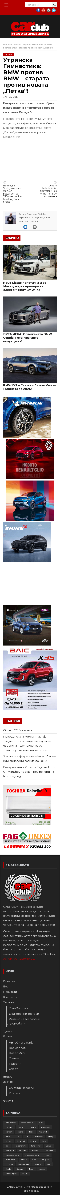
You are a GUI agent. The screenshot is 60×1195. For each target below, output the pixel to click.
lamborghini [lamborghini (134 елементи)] (20, 1146)
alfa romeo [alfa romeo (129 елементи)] (11, 1122)
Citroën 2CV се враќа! (18, 730)
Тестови (9, 1002)
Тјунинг (8, 1031)
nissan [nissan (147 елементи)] (24, 1159)
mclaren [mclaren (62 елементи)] (35, 1150)
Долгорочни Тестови (24, 1013)
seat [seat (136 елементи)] (49, 1164)
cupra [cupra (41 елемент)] (20, 1132)
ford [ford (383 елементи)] (27, 1136)
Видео (17, 44)
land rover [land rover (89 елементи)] (35, 1146)
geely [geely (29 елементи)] (50, 1136)
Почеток (7, 44)
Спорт (13, 1068)
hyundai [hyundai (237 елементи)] (21, 1141)
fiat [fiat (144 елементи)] (18, 1136)
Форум (8, 1100)
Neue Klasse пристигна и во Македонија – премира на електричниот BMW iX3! (24, 286)
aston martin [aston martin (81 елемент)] (27, 1122)
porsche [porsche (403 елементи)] (9, 1164)
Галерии (15, 1063)
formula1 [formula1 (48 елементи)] (39, 1136)
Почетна (9, 981)
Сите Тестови (18, 1008)
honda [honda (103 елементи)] (9, 1141)
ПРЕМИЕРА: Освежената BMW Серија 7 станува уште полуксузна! (27, 337)
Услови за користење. (19, 958)
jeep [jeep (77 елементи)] (44, 1141)
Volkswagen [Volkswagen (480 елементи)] (11, 1173)
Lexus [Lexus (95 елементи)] (48, 1146)
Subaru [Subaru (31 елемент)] (19, 1169)
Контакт (14, 1093)
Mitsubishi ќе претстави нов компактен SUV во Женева (46, 191)
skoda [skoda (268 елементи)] (8, 1169)
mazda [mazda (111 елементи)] (22, 1150)
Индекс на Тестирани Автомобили (23, 1021)
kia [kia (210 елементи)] (7, 1146)
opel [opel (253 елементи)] (34, 1159)
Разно (7, 1036)
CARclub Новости (21, 1087)
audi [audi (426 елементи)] (41, 1122)
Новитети (10, 991)
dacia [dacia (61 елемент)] (31, 1132)
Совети (14, 1058)
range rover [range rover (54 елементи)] (23, 1164)
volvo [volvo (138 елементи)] (24, 1173)
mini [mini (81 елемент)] (47, 1155)
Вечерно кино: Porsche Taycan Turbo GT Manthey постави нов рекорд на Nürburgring (29, 772)
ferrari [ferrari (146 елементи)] (8, 1136)
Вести (7, 986)
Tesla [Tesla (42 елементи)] (31, 1169)
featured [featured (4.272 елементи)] (43, 1132)
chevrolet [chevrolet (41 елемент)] (45, 1127)
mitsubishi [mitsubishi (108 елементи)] (10, 1159)
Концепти (10, 997)
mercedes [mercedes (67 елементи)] (49, 1150)
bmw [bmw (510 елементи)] (20, 1127)
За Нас (8, 1081)
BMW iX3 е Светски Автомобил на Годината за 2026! (29, 387)
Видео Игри (17, 1053)
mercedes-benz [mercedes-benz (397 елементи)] (32, 1155)
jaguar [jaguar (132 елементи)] (33, 1141)
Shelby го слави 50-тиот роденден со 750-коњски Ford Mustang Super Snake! (13, 194)
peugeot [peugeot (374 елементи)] (45, 1159)
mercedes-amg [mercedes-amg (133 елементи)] (13, 1155)
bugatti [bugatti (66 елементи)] (32, 1127)
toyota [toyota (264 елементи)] (42, 1169)
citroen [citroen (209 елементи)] (9, 1132)
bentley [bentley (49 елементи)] (9, 1127)
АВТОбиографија (21, 1042)
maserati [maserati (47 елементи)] (10, 1150)
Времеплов (17, 1047)
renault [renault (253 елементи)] (38, 1164)
